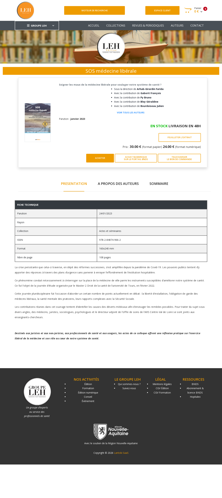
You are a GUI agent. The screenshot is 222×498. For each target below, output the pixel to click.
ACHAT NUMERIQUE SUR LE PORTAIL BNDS (136, 158)
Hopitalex (195, 396)
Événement (88, 401)
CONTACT (197, 25)
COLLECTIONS (115, 25)
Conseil (88, 396)
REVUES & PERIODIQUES (148, 25)
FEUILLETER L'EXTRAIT (180, 137)
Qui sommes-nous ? (129, 384)
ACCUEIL (93, 25)
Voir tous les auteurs (130, 112)
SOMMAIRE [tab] (159, 183)
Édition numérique (88, 392)
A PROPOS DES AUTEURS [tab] (118, 183)
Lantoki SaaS (121, 452)
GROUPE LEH (37, 25)
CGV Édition (162, 388)
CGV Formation (162, 392)
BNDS (195, 384)
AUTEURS (177, 25)
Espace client (162, 10)
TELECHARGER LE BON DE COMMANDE (179, 158)
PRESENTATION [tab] (74, 183)
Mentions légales (162, 384)
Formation (88, 388)
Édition (88, 384)
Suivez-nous (129, 388)
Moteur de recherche (95, 10)
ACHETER (100, 158)
